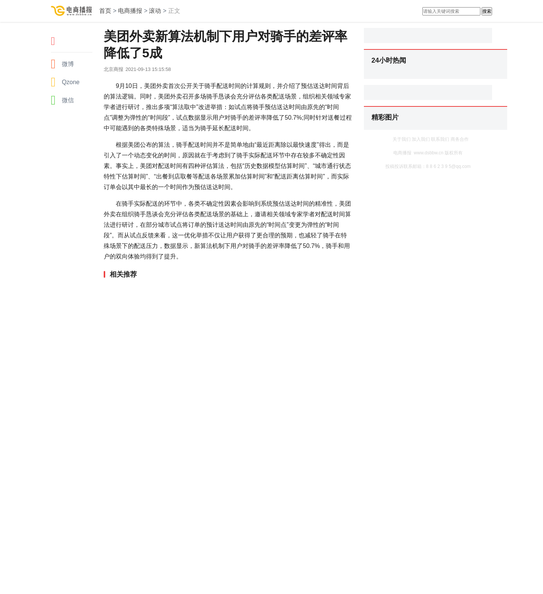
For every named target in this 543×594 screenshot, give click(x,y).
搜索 (486, 11)
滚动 (155, 11)
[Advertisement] (226, 298)
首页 (105, 11)
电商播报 (130, 11)
